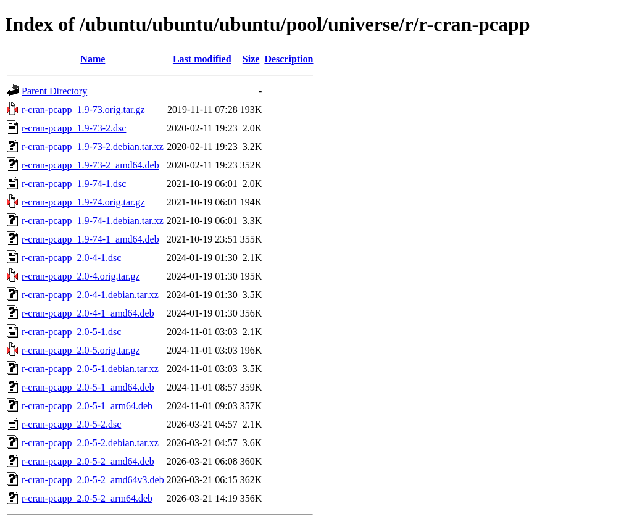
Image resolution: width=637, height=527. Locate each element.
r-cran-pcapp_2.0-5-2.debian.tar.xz (90, 443)
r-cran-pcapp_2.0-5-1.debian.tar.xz (90, 368)
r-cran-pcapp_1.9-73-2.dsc (74, 128)
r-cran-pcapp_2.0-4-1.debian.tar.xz (90, 294)
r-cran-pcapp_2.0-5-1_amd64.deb (88, 387)
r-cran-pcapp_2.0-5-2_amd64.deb (88, 461)
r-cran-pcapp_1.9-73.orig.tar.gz (83, 109)
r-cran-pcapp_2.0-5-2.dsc (71, 424)
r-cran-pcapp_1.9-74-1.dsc (74, 183)
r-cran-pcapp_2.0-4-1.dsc (71, 257)
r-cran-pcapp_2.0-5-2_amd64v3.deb (93, 480)
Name (92, 59)
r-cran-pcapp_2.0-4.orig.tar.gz (81, 276)
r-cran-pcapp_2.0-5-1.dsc (71, 331)
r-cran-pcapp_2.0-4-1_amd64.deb (88, 313)
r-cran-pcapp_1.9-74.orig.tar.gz (83, 202)
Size (251, 59)
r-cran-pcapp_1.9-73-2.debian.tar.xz (93, 146)
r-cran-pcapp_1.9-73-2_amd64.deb (90, 165)
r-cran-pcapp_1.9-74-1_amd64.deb (90, 239)
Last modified (202, 59)
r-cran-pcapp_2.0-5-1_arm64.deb (87, 405)
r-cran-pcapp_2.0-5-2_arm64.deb (87, 498)
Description (288, 59)
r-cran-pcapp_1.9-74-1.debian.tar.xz (93, 220)
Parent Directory (54, 91)
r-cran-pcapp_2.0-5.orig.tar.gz (81, 350)
